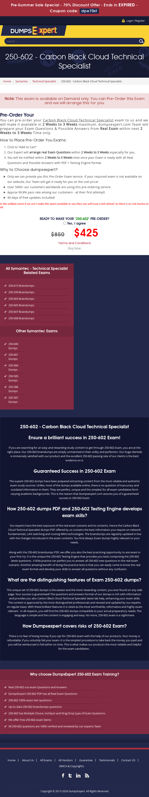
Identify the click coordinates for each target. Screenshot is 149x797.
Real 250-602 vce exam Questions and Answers (37, 687)
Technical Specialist (44, 81)
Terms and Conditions (74, 243)
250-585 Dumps (13, 378)
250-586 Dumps (13, 389)
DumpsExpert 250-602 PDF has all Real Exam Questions (42, 694)
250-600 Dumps (13, 346)
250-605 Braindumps (21, 305)
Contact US (128, 760)
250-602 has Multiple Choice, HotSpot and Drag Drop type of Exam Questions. (57, 713)
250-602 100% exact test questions (30, 700)
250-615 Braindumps (21, 285)
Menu (141, 31)
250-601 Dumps (13, 357)
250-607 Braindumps (21, 312)
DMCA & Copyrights (71, 766)
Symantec (21, 81)
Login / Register (136, 20)
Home (7, 81)
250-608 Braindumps (21, 318)
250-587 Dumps (13, 400)
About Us (28, 760)
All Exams (46, 760)
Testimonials (107, 760)
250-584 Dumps (13, 367)
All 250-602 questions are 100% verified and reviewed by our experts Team (54, 726)
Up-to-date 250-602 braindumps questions (35, 707)
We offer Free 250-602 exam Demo (29, 720)
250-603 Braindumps (21, 299)
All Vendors (66, 760)
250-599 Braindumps (21, 292)
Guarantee (86, 760)
